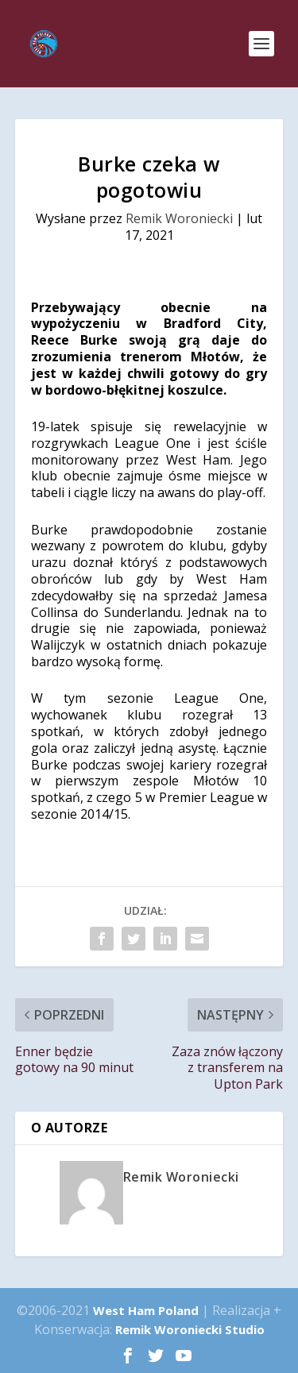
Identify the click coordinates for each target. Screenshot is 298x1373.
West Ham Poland (146, 1310)
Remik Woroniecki (179, 218)
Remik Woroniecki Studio (190, 1329)
